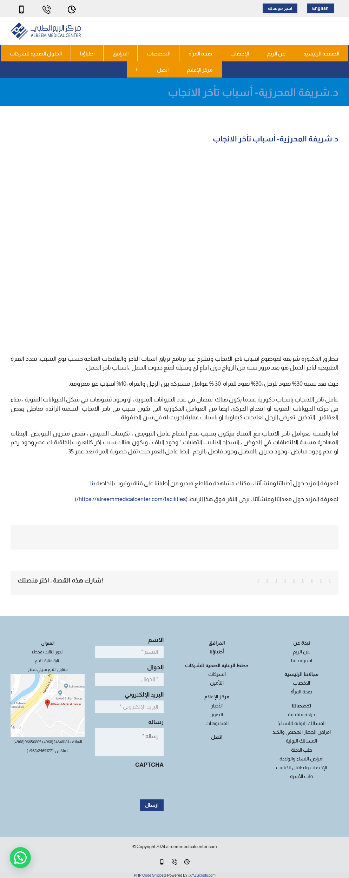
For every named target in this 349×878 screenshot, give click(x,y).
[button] (137, 69)
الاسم (154, 640)
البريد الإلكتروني (142, 694)
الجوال (153, 667)
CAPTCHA (149, 764)
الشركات (217, 674)
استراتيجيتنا (301, 660)
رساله (154, 722)
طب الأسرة (301, 776)
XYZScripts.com (202, 875)
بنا (93, 483)
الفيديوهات (217, 723)
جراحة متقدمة (301, 714)
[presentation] (110, 784)
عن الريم (301, 651)
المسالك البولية (301, 741)
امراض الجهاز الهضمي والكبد (301, 732)
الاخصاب (301, 683)
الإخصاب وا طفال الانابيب (301, 767)
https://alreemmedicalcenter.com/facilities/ (131, 499)
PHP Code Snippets (150, 875)
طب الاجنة (301, 750)
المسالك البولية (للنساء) (301, 723)
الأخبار (217, 706)
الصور (217, 714)
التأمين (217, 683)
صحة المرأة (301, 691)
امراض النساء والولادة (301, 758)
